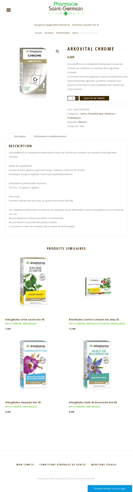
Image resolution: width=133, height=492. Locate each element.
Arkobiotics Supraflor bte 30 (85, 25)
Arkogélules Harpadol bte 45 (23, 402)
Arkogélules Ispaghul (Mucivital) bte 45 (52, 25)
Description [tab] (20, 136)
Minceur (82, 122)
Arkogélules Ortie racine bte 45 (24, 319)
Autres (75, 32)
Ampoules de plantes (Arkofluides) (105, 323)
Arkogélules (30, 323)
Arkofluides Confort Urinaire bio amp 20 (93, 319)
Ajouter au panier (94, 98)
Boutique (49, 32)
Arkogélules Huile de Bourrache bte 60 (93, 402)
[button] (57, 51)
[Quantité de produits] (73, 98)
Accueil (38, 32)
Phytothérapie (63, 32)
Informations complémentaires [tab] (50, 136)
